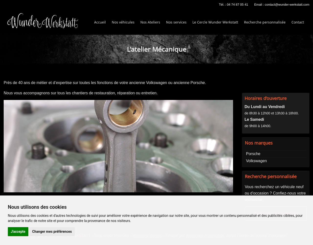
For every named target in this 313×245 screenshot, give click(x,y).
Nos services (176, 22)
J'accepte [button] (18, 231)
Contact (297, 22)
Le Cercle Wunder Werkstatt (215, 22)
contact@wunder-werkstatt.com (287, 4)
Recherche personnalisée (265, 22)
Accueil (100, 22)
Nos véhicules (123, 22)
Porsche (253, 154)
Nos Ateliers (150, 22)
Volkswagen (256, 161)
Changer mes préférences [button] (52, 231)
